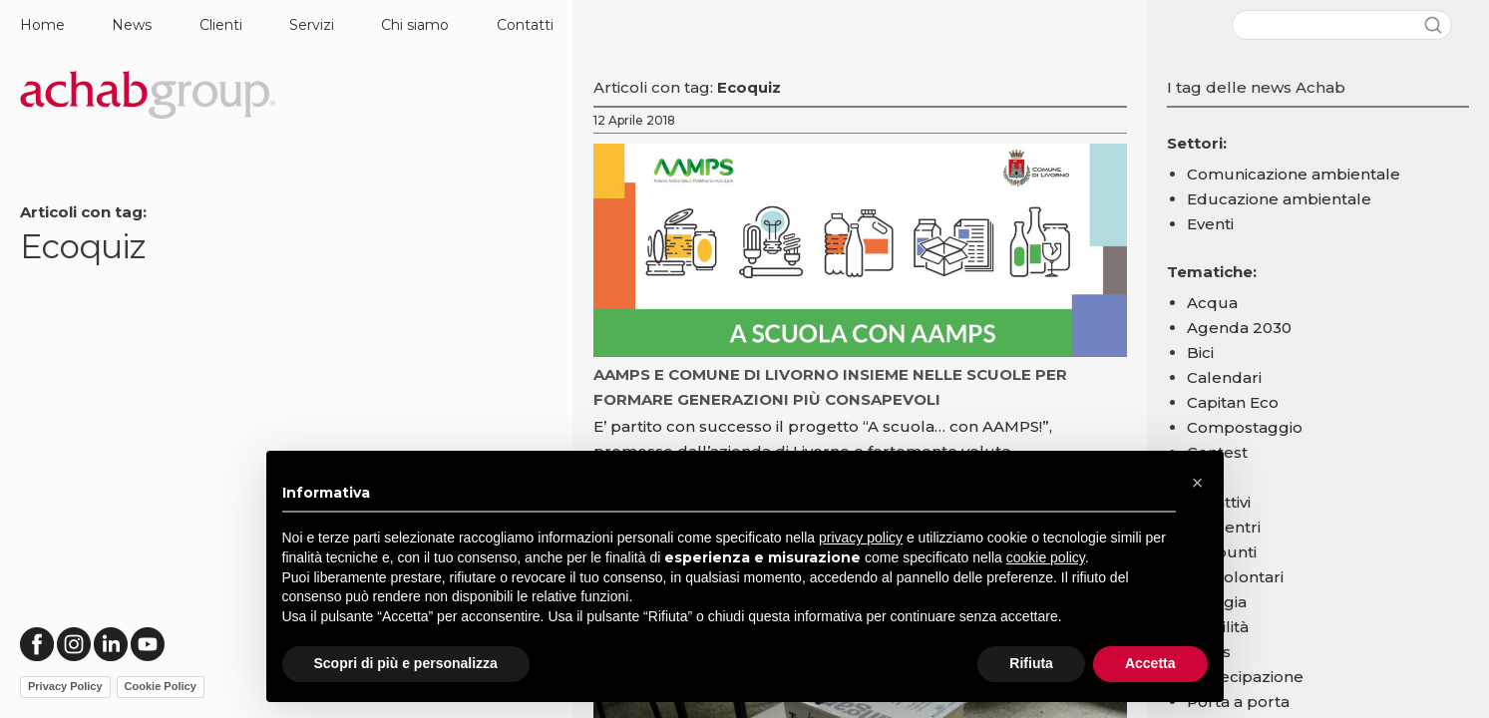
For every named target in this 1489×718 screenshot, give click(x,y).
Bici (1200, 352)
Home (42, 25)
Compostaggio (1245, 427)
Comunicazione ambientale (1293, 174)
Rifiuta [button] (1031, 663)
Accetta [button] (1150, 663)
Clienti (220, 25)
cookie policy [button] (1045, 557)
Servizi (311, 25)
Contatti (525, 25)
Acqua (1212, 302)
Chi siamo (415, 25)
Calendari (1224, 377)
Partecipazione (1245, 676)
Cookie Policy (160, 686)
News (132, 25)
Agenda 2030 (1239, 327)
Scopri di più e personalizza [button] (406, 663)
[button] (1198, 483)
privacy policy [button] (861, 537)
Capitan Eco (1233, 402)
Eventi (1210, 223)
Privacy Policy (65, 686)
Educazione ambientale (1279, 198)
